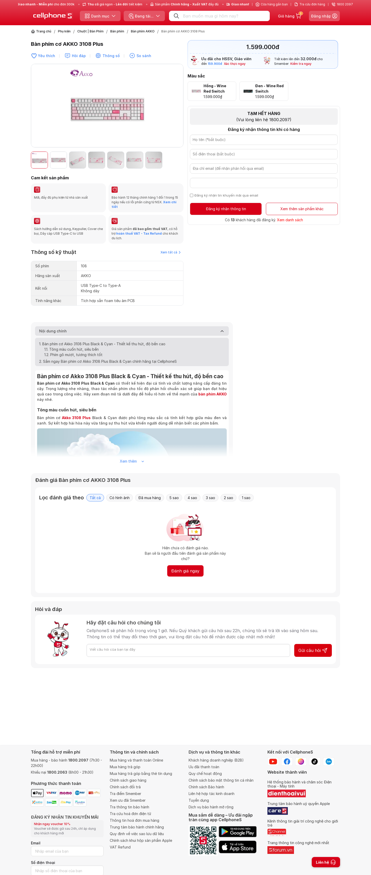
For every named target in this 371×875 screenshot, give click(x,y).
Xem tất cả (171, 252)
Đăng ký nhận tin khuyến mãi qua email (226, 195)
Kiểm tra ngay (300, 64)
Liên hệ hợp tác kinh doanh (211, 793)
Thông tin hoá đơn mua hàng (134, 820)
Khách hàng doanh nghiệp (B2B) (216, 760)
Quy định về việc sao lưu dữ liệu (137, 834)
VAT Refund (120, 847)
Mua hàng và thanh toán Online (136, 760)
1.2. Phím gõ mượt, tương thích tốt (74, 354)
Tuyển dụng (199, 800)
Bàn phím (117, 31)
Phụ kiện (64, 31)
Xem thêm (132, 461)
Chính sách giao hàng (128, 780)
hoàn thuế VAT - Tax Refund (139, 233)
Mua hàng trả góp (125, 767)
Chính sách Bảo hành (206, 787)
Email (35, 843)
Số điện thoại (43, 862)
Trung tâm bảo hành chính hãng (137, 827)
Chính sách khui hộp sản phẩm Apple (141, 840)
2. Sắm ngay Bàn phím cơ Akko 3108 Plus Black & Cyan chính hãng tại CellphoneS (108, 361)
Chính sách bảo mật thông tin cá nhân (221, 780)
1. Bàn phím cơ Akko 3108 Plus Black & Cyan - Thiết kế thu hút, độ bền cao (102, 344)
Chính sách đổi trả (125, 787)
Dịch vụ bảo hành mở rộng (211, 807)
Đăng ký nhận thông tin (226, 209)
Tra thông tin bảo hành (129, 807)
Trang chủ (43, 31)
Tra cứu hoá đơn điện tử (130, 813)
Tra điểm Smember (125, 793)
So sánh (144, 56)
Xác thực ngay (235, 64)
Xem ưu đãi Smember (128, 800)
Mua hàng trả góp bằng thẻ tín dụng (141, 773)
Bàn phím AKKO (143, 31)
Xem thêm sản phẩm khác (302, 209)
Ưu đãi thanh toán (204, 767)
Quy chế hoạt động (205, 773)
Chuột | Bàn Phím (90, 31)
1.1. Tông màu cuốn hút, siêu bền (72, 349)
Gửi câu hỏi (313, 650)
